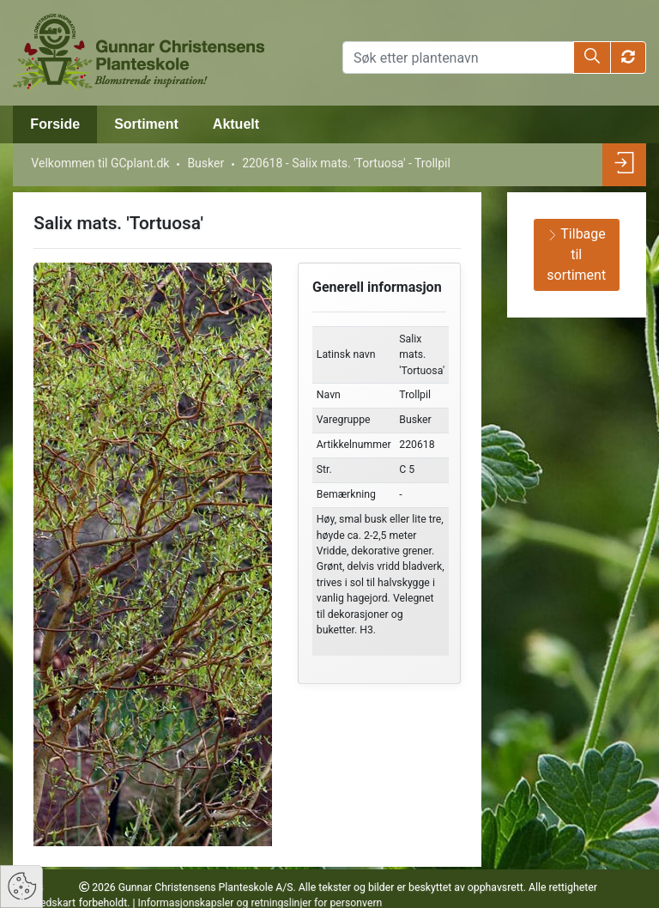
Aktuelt (236, 124)
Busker (205, 163)
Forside (55, 124)
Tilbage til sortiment (576, 254)
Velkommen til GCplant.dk (100, 163)
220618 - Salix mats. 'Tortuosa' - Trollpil (346, 163)
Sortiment (146, 124)
